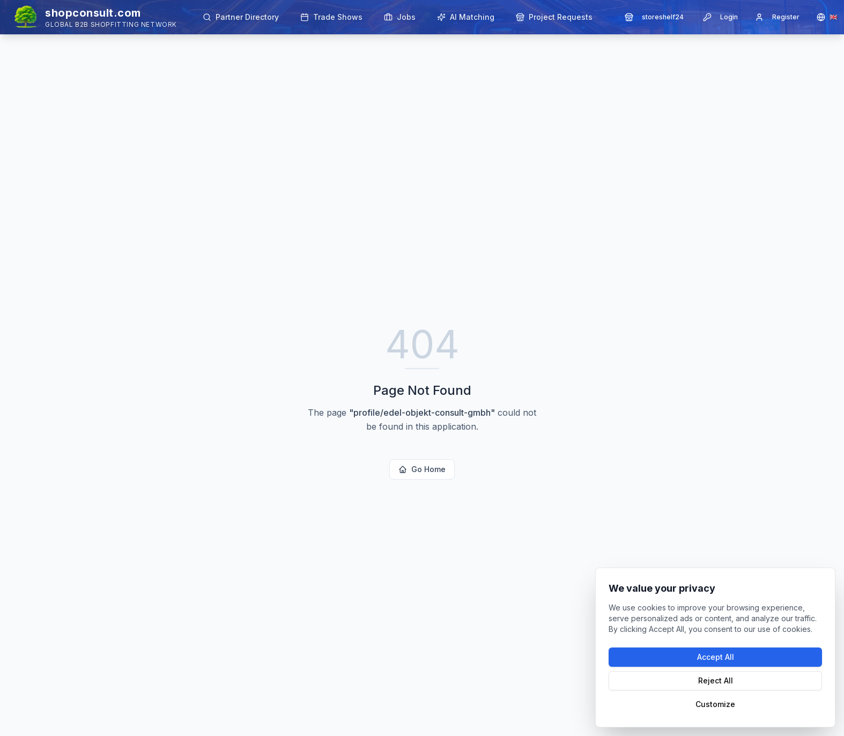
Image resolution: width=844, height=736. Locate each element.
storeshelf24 (654, 17)
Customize (715, 704)
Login (720, 17)
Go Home (422, 469)
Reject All (715, 680)
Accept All (715, 656)
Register (777, 17)
